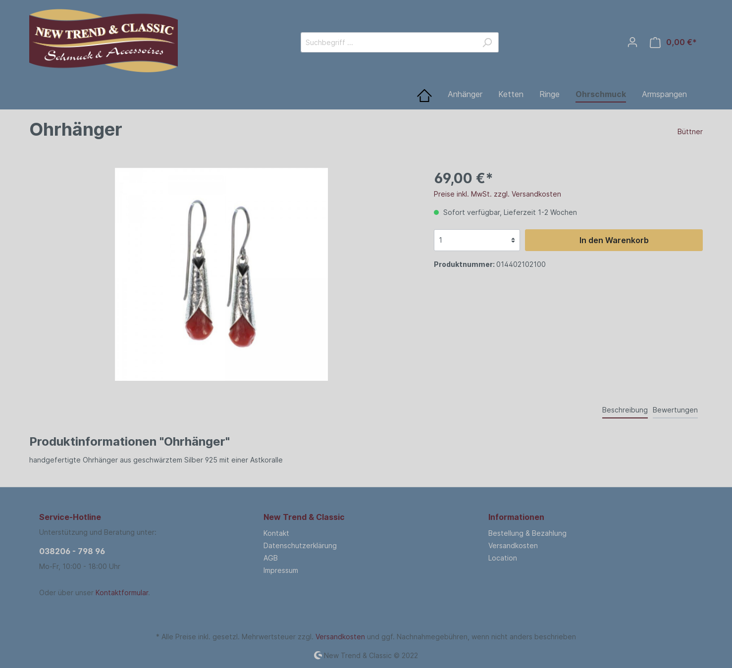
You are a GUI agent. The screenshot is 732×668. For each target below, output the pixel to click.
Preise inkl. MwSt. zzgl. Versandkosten (497, 194)
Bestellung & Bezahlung (527, 533)
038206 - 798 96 (72, 551)
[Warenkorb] (673, 42)
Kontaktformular (122, 592)
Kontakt (276, 533)
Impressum (280, 570)
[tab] (625, 409)
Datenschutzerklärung (300, 545)
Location (502, 558)
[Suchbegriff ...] (388, 42)
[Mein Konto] (632, 42)
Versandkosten (513, 545)
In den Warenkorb (614, 240)
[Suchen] (487, 42)
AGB (270, 558)
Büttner (690, 131)
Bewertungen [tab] (675, 410)
